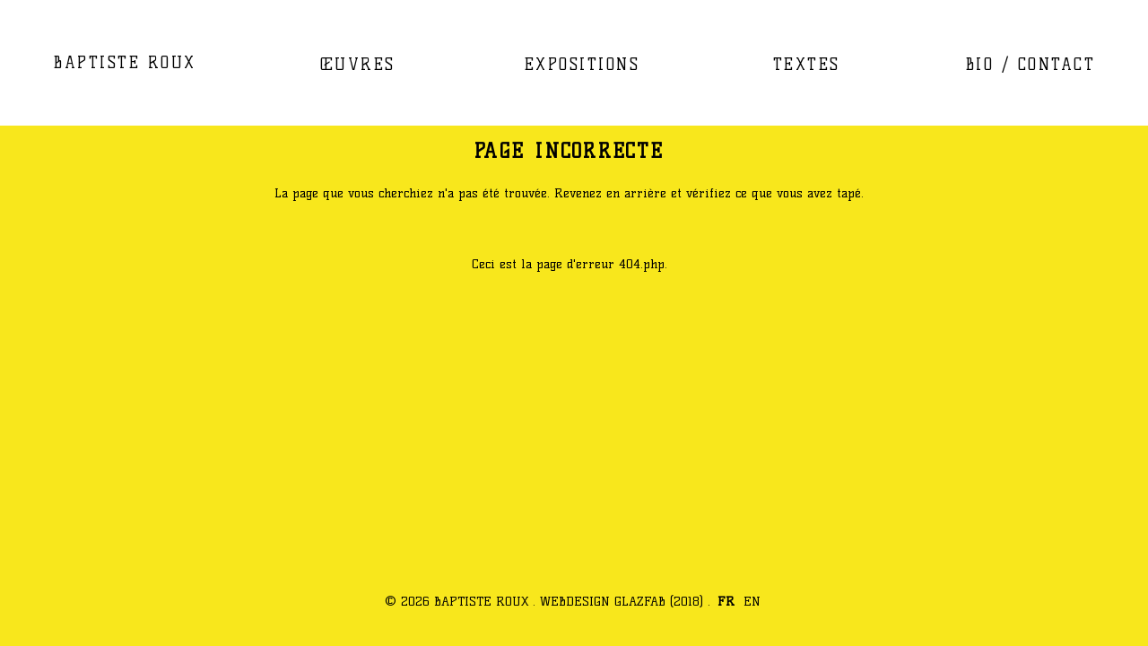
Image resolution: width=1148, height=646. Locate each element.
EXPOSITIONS (582, 64)
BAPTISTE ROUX (125, 62)
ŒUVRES (358, 64)
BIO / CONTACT (1031, 64)
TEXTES (806, 64)
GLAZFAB (639, 601)
